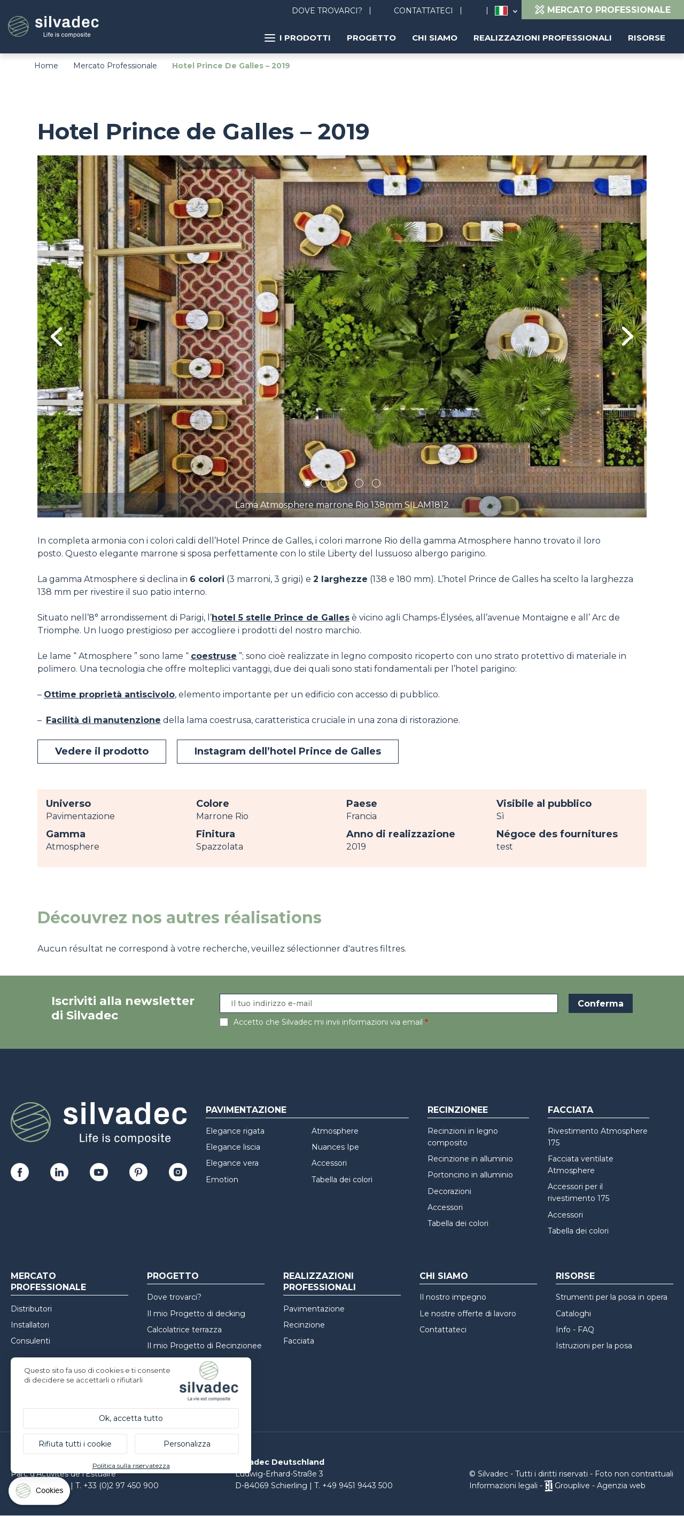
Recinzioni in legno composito (463, 1137)
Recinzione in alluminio (470, 1159)
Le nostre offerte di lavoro (467, 1313)
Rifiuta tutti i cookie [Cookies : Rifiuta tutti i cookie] (75, 1444)
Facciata (570, 1110)
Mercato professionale (48, 1281)
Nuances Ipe (335, 1147)
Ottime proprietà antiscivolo (109, 694)
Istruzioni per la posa (594, 1345)
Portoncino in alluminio (470, 1175)
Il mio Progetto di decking (196, 1313)
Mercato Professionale (115, 65)
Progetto (371, 38)
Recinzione (304, 1325)
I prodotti (298, 38)
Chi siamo (434, 38)
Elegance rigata (235, 1131)
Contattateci (423, 10)
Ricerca (479, 11)
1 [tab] (307, 485)
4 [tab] (359, 485)
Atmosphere (335, 1131)
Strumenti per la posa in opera (611, 1297)
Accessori (329, 1163)
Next (627, 336)
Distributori (31, 1309)
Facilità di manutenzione (103, 720)
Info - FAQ (575, 1329)
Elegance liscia (233, 1147)
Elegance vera (232, 1163)
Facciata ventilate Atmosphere (580, 1164)
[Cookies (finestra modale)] (40, 1493)
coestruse (214, 656)
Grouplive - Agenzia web (600, 1485)
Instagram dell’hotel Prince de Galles (288, 751)
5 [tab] (376, 485)
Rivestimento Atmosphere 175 (598, 1137)
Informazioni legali (503, 1485)
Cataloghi (573, 1313)
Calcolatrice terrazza (184, 1329)
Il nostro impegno (452, 1297)
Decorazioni (449, 1191)
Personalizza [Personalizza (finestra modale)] (187, 1444)
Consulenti (30, 1341)
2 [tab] (325, 485)
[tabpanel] (342, 336)
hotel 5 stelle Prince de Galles (280, 617)
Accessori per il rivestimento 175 (578, 1192)
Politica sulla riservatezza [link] (131, 1466)
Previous (56, 337)
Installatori (30, 1325)
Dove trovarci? (327, 10)
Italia (501, 10)
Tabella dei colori (342, 1179)
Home (46, 65)
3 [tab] (342, 485)
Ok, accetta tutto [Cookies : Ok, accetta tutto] (131, 1418)
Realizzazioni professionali (542, 38)
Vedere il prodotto (102, 751)
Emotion (222, 1179)
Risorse (646, 38)
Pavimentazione (246, 1110)
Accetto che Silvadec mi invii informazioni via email (328, 1022)
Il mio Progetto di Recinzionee (204, 1345)
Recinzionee (458, 1110)
